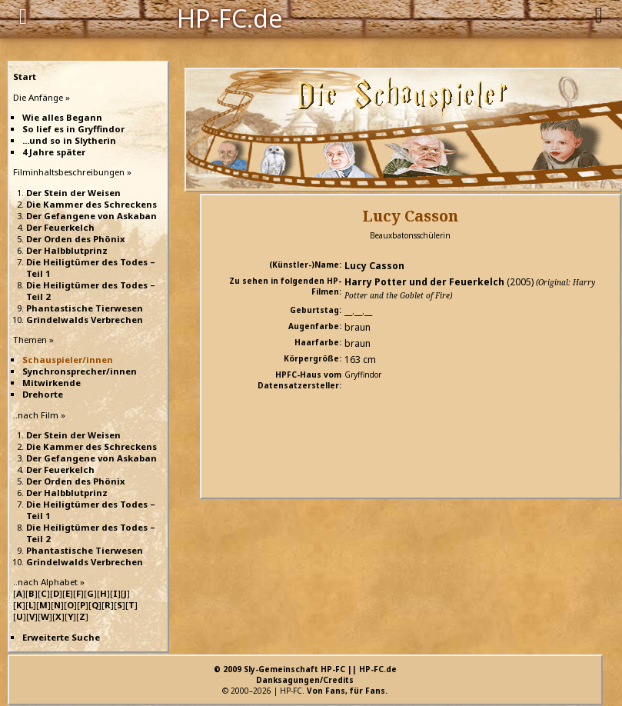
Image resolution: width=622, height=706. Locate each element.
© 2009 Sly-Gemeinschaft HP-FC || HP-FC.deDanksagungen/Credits (305, 674)
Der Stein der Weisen (73, 192)
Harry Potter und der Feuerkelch (424, 281)
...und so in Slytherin (69, 140)
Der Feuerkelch (60, 227)
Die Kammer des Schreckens (91, 204)
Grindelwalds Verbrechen (84, 319)
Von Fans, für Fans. (347, 690)
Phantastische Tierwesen (84, 308)
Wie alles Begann (62, 117)
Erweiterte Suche (61, 637)
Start (24, 76)
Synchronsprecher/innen (79, 371)
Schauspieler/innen (67, 359)
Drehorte (42, 394)
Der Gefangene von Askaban (91, 215)
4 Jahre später (53, 152)
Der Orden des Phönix (75, 239)
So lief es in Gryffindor (73, 129)
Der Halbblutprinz (67, 250)
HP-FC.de (230, 17)
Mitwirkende (51, 382)
